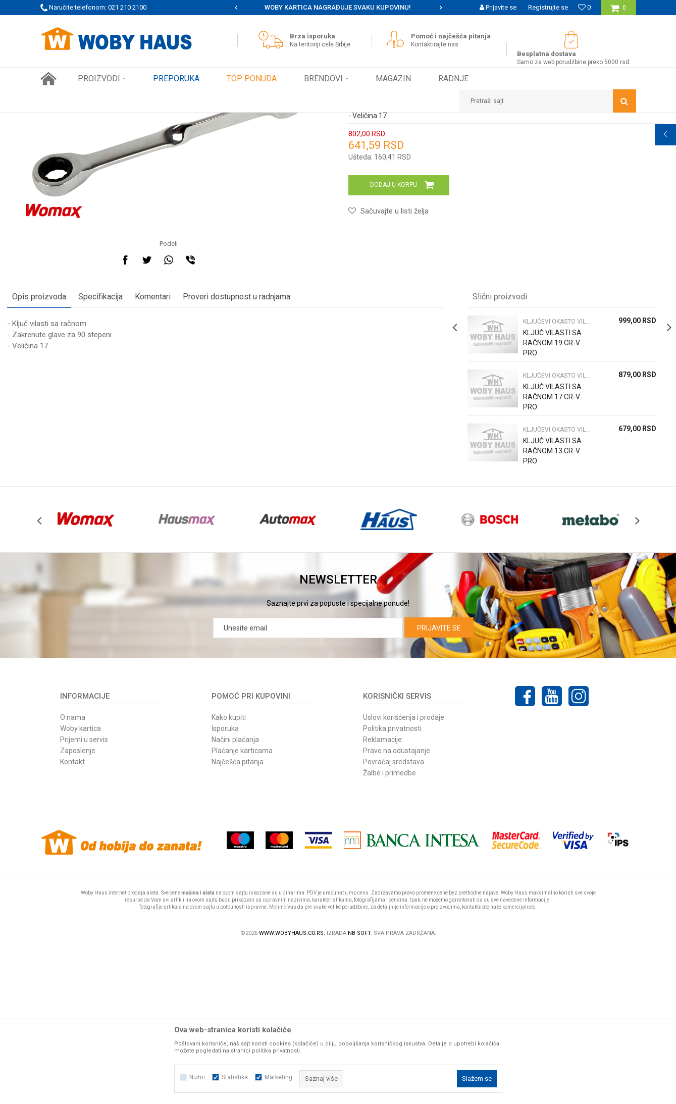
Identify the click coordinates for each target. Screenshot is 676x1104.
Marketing (278, 1077)
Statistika (235, 1077)
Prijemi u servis (84, 894)
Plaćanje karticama (242, 906)
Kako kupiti (229, 872)
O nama (72, 872)
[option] (338, 7)
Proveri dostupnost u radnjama (270, 430)
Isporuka (225, 883)
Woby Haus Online (65, 120)
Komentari (186, 430)
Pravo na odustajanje (396, 906)
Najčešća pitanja (238, 917)
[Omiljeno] (584, 7)
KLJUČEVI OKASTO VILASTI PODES (221, 120)
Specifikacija (134, 430)
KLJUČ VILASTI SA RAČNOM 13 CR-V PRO (532, 589)
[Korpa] (618, 11)
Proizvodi (112, 120)
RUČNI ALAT (149, 120)
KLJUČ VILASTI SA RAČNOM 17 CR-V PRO (532, 535)
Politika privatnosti (392, 883)
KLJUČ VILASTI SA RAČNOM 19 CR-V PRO (532, 481)
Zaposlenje (77, 906)
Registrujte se (548, 7)
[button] (547, 101)
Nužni (197, 1077)
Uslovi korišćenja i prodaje (403, 872)
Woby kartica (80, 883)
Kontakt (72, 917)
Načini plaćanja (235, 894)
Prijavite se (439, 783)
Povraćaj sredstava (393, 917)
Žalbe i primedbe (389, 928)
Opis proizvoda (72, 430)
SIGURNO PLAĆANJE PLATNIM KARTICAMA (337, 7)
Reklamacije (382, 894)
